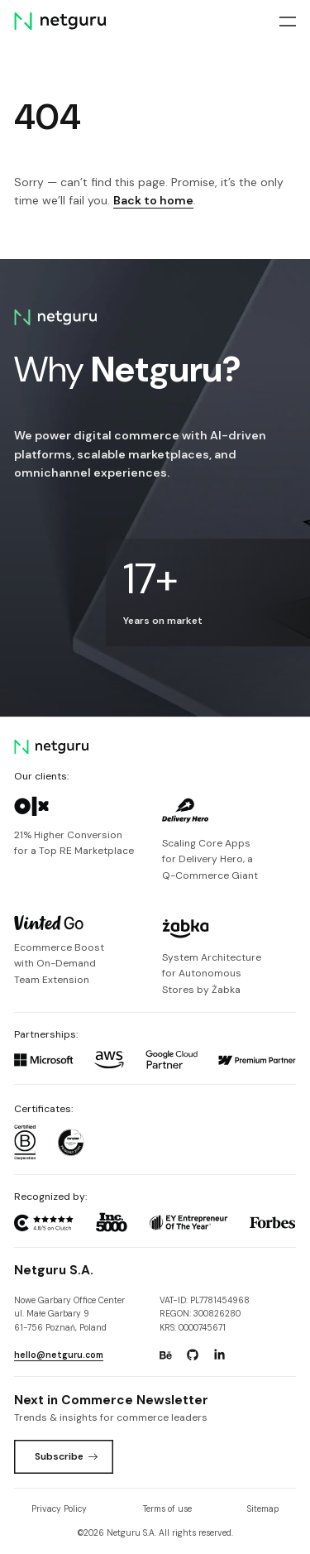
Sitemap (263, 1509)
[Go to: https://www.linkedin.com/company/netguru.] (219, 1355)
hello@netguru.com (58, 1355)
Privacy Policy (59, 1509)
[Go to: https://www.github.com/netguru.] (193, 1355)
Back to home (153, 200)
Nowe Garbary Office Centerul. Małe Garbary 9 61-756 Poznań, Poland (69, 1314)
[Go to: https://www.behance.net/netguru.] (165, 1355)
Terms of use (167, 1509)
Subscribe (66, 1456)
